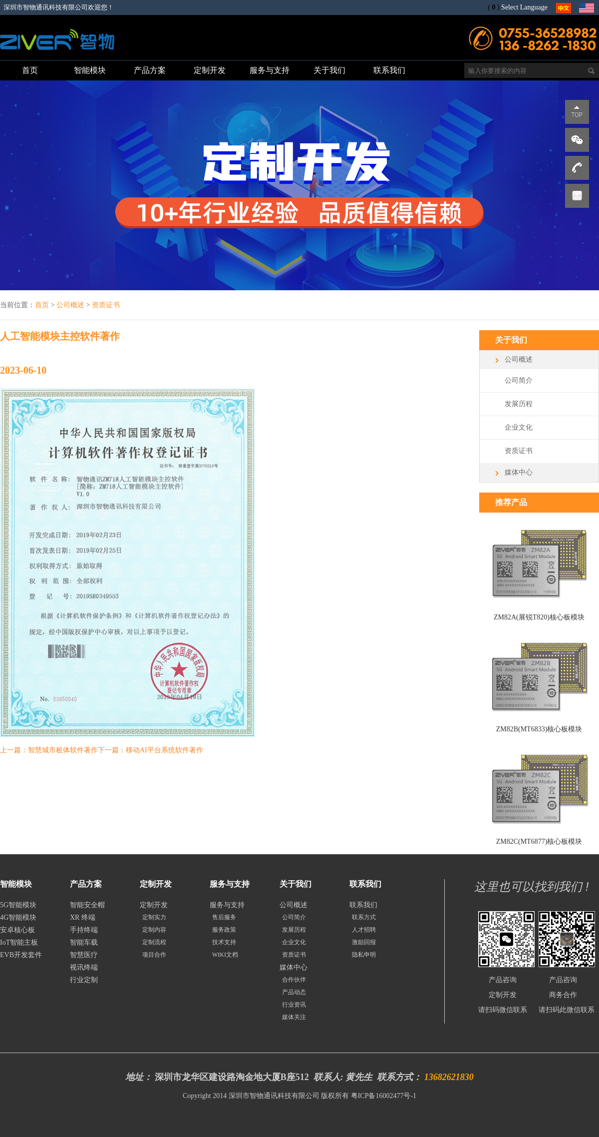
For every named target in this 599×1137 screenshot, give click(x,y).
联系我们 (363, 905)
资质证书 (106, 305)
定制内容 (154, 929)
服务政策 (224, 929)
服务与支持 (227, 905)
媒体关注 (294, 1017)
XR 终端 (82, 917)
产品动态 (294, 992)
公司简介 (519, 380)
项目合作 (154, 954)
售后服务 (224, 917)
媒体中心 (519, 472)
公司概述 (70, 305)
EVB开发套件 (21, 955)
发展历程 (519, 404)
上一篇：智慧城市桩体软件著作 (49, 750)
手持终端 (84, 930)
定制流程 (154, 942)
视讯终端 (84, 967)
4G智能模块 (18, 917)
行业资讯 (294, 1004)
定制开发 (154, 905)
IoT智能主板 (19, 942)
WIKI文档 (225, 954)
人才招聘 (364, 929)
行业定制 (84, 980)
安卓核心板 (17, 930)
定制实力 (154, 917)
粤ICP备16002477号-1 (383, 1096)
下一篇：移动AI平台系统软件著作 (150, 750)
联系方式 (364, 917)
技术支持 (224, 942)
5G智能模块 (18, 905)
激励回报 (364, 942)
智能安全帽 (87, 905)
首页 (42, 305)
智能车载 (84, 942)
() (493, 7)
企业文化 (519, 427)
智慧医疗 (84, 955)
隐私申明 (364, 954)
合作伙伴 (294, 979)
